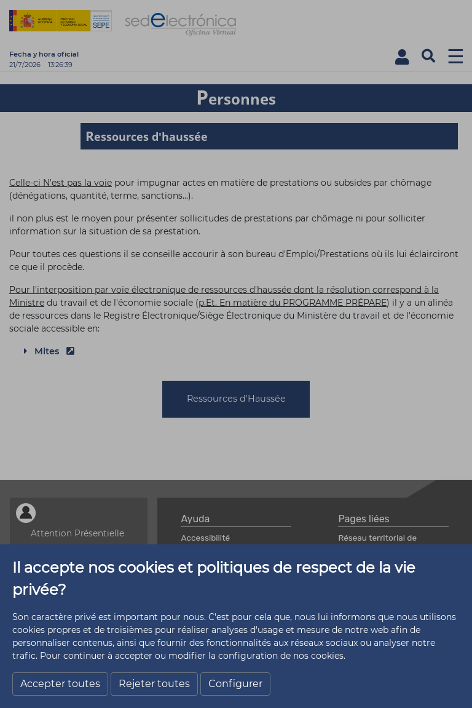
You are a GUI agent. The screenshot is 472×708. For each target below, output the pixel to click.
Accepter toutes (60, 684)
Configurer (235, 684)
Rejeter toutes (154, 684)
